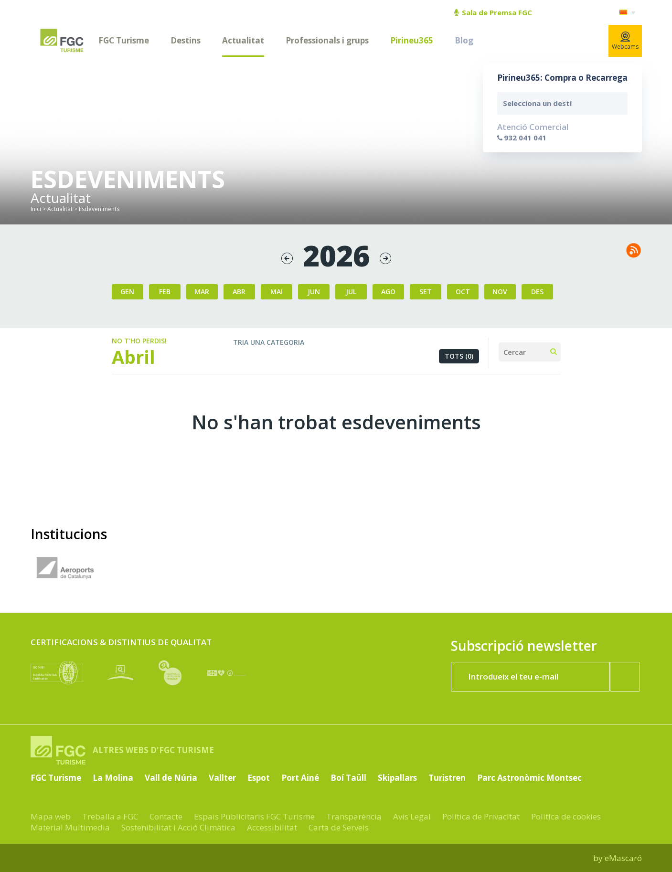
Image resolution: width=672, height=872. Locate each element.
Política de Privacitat (481, 816)
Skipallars (397, 777)
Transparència (354, 816)
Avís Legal (412, 816)
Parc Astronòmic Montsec (529, 777)
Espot (258, 777)
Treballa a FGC (110, 816)
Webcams (625, 41)
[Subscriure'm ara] (624, 676)
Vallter (222, 777)
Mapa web (51, 816)
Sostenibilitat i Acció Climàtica (178, 827)
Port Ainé (300, 777)
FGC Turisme (123, 40)
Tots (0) (459, 356)
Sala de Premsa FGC (493, 12)
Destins (186, 40)
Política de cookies (566, 816)
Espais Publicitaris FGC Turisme (254, 816)
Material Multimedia (70, 827)
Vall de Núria (171, 777)
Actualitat (243, 40)
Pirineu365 (411, 40)
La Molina (113, 777)
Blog (464, 40)
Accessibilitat (272, 827)
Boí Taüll (348, 777)
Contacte (165, 816)
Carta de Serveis (339, 827)
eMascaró (623, 857)
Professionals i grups (327, 40)
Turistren (447, 777)
